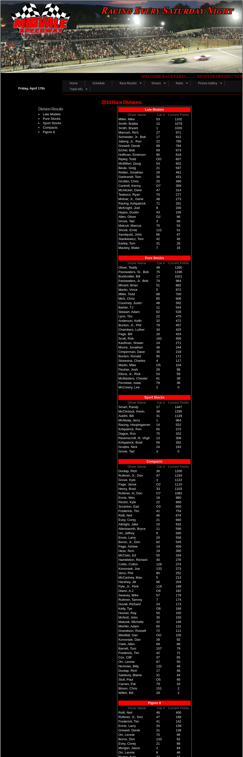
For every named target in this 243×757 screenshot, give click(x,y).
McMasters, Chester (133, 378)
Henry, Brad (127, 489)
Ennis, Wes (126, 497)
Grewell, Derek (129, 146)
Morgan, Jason (129, 748)
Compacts (50, 127)
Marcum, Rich (128, 132)
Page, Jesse (127, 484)
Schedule (98, 83)
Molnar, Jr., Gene (130, 199)
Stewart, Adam (129, 312)
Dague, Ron (127, 433)
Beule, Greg (127, 168)
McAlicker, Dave (130, 190)
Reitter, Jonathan (130, 172)
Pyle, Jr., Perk (128, 586)
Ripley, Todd (127, 159)
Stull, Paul (125, 679)
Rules (179, 83)
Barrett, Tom (127, 648)
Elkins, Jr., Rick (129, 374)
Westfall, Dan (128, 635)
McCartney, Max (130, 577)
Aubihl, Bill (126, 416)
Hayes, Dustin (128, 212)
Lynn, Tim (125, 316)
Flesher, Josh (128, 369)
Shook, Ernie (127, 230)
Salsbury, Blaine (130, 675)
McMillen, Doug (129, 163)
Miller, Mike (126, 119)
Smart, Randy (128, 407)
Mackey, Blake (128, 248)
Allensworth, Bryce (131, 529)
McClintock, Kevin (131, 411)
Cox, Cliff (125, 657)
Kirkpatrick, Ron (129, 429)
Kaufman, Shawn (130, 343)
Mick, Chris (126, 298)
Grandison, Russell (132, 631)
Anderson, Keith (130, 321)
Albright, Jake (128, 524)
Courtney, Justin (130, 303)
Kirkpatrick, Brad (130, 442)
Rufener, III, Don (130, 493)
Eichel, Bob (126, 150)
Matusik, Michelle (130, 622)
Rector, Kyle (127, 502)
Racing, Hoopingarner (134, 425)
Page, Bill (125, 334)
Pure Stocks (52, 118)
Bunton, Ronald (129, 356)
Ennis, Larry (127, 537)
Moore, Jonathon (130, 347)
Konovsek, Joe (129, 568)
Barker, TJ (125, 307)
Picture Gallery (207, 83)
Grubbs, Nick (127, 447)
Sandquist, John (130, 234)
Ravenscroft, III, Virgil (133, 438)
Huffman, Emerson (132, 154)
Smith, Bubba (128, 123)
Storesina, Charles (131, 360)
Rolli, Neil (125, 515)
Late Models (52, 114)
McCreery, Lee (128, 387)
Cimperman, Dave (131, 352)
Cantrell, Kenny (129, 186)
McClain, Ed (127, 555)
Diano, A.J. (126, 591)
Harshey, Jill (127, 582)
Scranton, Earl (128, 506)
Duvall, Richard (129, 604)
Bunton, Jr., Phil (129, 325)
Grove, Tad (126, 221)
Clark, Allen (126, 644)
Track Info (76, 89)
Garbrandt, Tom (129, 177)
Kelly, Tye (125, 608)
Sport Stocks (52, 123)
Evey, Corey (127, 520)
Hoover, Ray (127, 613)
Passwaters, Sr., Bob (133, 272)
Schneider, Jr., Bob (132, 137)
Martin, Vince (127, 290)
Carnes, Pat (127, 684)
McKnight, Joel (129, 208)
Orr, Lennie (126, 662)
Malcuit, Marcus (129, 225)
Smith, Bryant (128, 128)
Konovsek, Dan (129, 639)
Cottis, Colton (128, 564)
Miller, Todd (126, 294)
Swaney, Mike (128, 595)
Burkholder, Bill (129, 276)
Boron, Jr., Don (129, 542)
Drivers (156, 83)
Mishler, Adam (128, 626)
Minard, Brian (128, 285)
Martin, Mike (127, 365)
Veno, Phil (125, 573)
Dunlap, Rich (127, 471)
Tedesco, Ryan (129, 194)
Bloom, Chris (127, 688)
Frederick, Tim (128, 511)
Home (73, 83)
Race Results (128, 83)
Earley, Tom (126, 243)
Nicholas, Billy (128, 666)
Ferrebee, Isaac (129, 383)
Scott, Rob (126, 338)
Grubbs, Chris (128, 181)
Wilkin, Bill (125, 693)
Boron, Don (126, 739)
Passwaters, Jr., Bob (133, 281)
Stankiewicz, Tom (131, 239)
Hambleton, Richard (132, 560)
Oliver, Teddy (127, 267)
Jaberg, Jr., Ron (129, 141)
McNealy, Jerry (129, 420)
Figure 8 (49, 132)
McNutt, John (128, 617)
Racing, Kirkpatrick (132, 203)
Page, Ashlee (128, 546)
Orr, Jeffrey (126, 533)
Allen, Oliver (127, 217)
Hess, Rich (126, 551)
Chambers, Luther (131, 329)
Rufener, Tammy (130, 600)
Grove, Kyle (127, 480)
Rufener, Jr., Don (130, 475)
